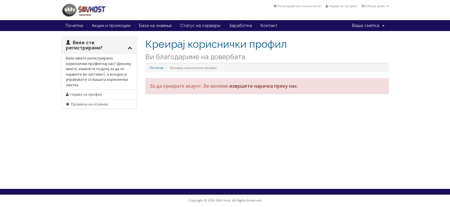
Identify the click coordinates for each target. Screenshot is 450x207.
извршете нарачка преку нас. (263, 86)
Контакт (269, 25)
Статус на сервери (200, 25)
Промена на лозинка (87, 104)
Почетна (74, 25)
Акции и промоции (111, 25)
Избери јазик (375, 6)
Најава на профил (341, 6)
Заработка (240, 25)
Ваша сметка (368, 25)
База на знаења (155, 25)
